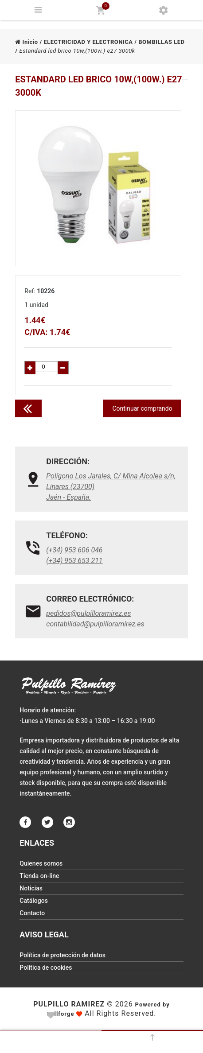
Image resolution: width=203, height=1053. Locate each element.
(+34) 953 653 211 (74, 560)
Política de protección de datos (62, 955)
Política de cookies (46, 967)
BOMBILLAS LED (161, 42)
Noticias (31, 888)
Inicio (26, 42)
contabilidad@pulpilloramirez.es (95, 624)
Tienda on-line (39, 875)
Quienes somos (41, 863)
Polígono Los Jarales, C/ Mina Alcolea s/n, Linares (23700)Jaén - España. (111, 486)
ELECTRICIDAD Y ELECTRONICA (88, 42)
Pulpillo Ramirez (69, 1004)
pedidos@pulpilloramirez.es (88, 613)
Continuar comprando (142, 408)
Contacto (32, 913)
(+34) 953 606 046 (74, 550)
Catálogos (34, 900)
